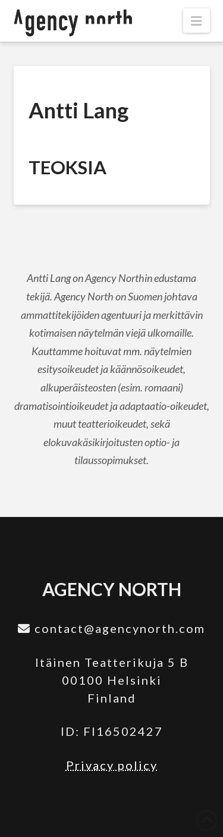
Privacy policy (112, 765)
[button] (196, 20)
